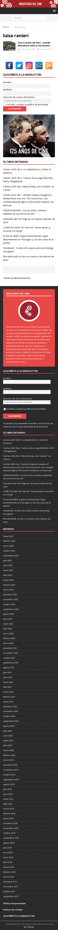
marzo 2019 (8, 808)
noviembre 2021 (10, 653)
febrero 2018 (9, 872)
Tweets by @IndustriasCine (16, 278)
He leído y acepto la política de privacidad (27, 104)
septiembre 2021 (11, 662)
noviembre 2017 (10, 886)
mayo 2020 (8, 740)
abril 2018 (7, 862)
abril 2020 (7, 745)
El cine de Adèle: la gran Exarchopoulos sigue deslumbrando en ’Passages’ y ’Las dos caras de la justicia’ (28, 239)
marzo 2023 (8, 580)
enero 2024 (8, 545)
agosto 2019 (8, 784)
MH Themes (29, 927)
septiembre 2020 (11, 721)
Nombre (7, 82)
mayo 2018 (8, 857)
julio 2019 (7, 789)
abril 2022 (7, 628)
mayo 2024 (8, 536)
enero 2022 (8, 643)
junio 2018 (8, 852)
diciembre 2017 (10, 881)
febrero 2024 (9, 541)
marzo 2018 (8, 867)
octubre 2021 (9, 657)
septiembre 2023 (11, 555)
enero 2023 (8, 589)
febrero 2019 (9, 813)
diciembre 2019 (10, 764)
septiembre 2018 (11, 837)
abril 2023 (7, 575)
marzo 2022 (8, 633)
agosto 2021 (8, 667)
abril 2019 (7, 803)
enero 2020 (8, 760)
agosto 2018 (8, 842)
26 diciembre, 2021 (28, 49)
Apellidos (7, 89)
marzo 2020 (8, 750)
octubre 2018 (9, 833)
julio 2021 (7, 672)
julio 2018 (7, 847)
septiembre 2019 (11, 779)
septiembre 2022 (11, 609)
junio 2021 (8, 677)
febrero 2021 (9, 696)
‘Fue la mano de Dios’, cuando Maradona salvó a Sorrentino (34, 44)
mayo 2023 (8, 570)
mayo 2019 (8, 799)
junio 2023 (8, 565)
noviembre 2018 (10, 828)
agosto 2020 (8, 726)
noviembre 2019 (10, 769)
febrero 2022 (9, 638)
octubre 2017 (9, 891)
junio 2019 (8, 794)
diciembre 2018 (10, 823)
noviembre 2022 (10, 599)
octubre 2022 (9, 604)
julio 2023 (7, 560)
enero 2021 (8, 701)
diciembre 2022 (10, 594)
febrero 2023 (9, 584)
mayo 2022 (8, 623)
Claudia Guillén (46, 49)
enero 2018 (8, 876)
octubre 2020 (9, 716)
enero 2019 (8, 818)
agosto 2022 (8, 614)
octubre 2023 (9, 550)
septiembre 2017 (11, 896)
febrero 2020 (9, 755)
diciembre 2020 (10, 706)
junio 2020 (8, 735)
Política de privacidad (14, 903)
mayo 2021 (8, 682)
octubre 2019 (9, 774)
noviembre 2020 (10, 711)
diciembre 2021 (10, 648)
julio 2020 (7, 730)
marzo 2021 (8, 691)
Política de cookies (13, 909)
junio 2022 (8, 618)
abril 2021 (7, 687)
